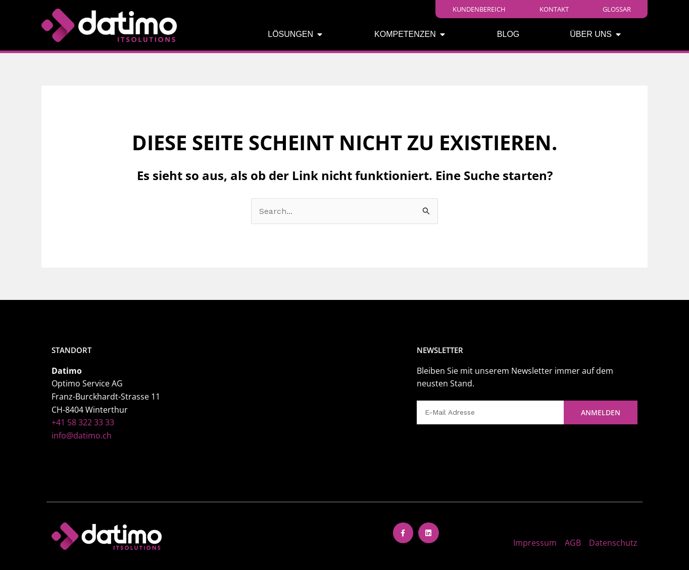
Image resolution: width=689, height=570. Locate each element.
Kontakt (554, 9)
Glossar (617, 9)
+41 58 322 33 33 (83, 422)
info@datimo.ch (82, 435)
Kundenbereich (479, 9)
